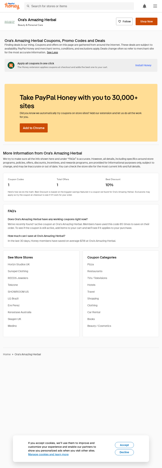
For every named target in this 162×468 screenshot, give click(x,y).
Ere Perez (14, 305)
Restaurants (94, 271)
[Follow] (124, 21)
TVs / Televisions (97, 278)
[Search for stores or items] (79, 6)
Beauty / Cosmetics (99, 326)
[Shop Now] (146, 21)
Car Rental (93, 312)
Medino (12, 326)
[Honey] (12, 6)
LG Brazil (13, 298)
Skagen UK (14, 319)
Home (7, 354)
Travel (91, 291)
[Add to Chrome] (34, 127)
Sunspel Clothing (18, 271)
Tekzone (13, 285)
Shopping (93, 298)
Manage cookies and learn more (48, 454)
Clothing (92, 305)
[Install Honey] (143, 65)
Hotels (91, 285)
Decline (124, 452)
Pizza (90, 264)
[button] (155, 6)
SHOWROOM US (18, 291)
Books (91, 319)
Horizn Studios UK (19, 264)
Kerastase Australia (19, 312)
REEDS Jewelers (18, 278)
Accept (124, 445)
